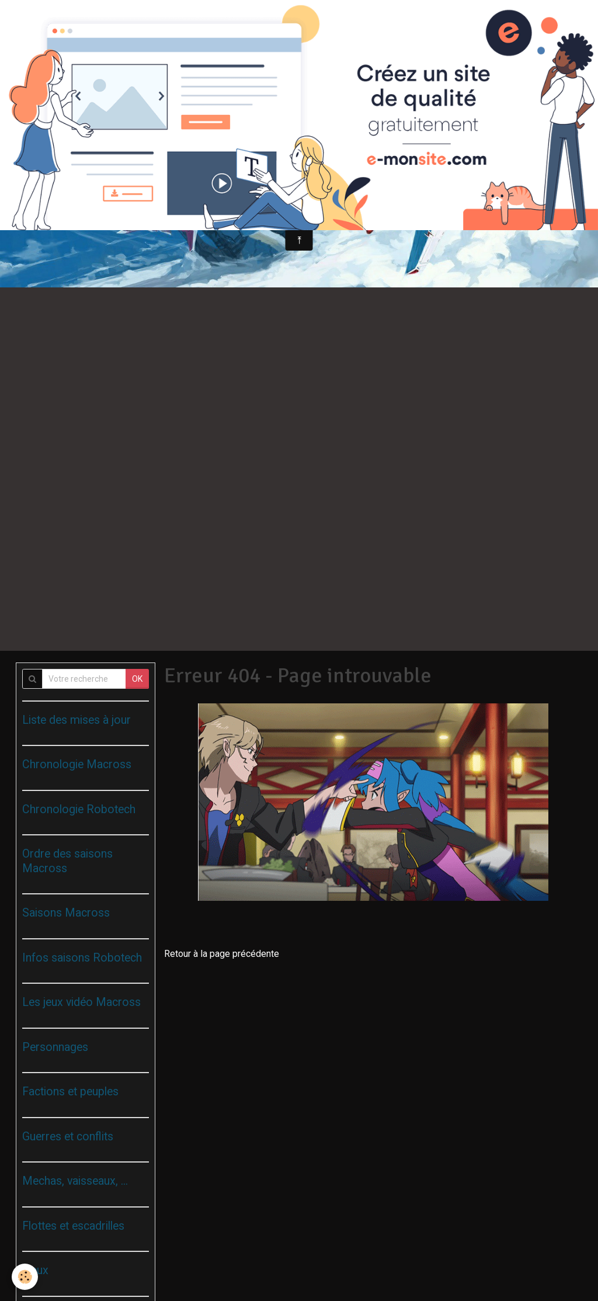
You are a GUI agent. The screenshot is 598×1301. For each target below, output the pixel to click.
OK (137, 679)
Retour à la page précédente (221, 953)
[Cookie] (25, 1277)
